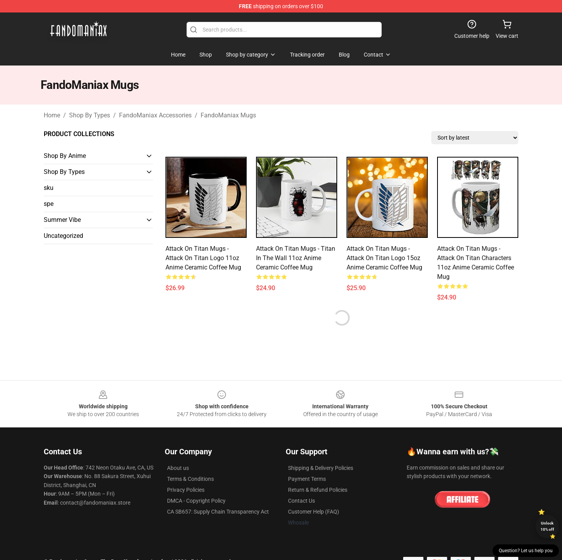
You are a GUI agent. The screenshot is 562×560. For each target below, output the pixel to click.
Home (52, 115)
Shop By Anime (65, 155)
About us (178, 468)
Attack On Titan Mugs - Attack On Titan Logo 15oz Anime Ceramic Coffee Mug (384, 258)
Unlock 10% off (547, 526)
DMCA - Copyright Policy (196, 501)
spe (48, 203)
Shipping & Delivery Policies (320, 468)
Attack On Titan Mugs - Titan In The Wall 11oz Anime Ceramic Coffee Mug (295, 258)
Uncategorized (63, 235)
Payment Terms (307, 479)
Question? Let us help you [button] (526, 550)
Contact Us (301, 501)
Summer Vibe (62, 219)
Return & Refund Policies (317, 490)
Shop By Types (89, 115)
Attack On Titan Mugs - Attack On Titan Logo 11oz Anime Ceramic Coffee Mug (203, 258)
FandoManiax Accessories (155, 115)
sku (48, 187)
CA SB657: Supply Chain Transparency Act (218, 512)
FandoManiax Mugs (228, 115)
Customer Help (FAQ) (313, 512)
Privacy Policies (186, 490)
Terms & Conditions (190, 479)
